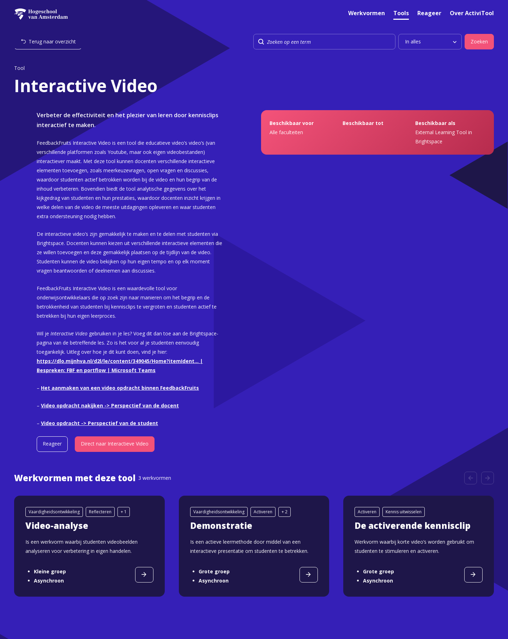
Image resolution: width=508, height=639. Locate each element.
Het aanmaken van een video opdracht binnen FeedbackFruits (120, 387)
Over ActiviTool (472, 13)
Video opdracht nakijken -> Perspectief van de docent (110, 405)
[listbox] (430, 41)
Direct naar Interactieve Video (115, 443)
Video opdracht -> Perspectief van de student (99, 423)
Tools (401, 13)
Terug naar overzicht (52, 41)
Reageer (429, 13)
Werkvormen (366, 13)
